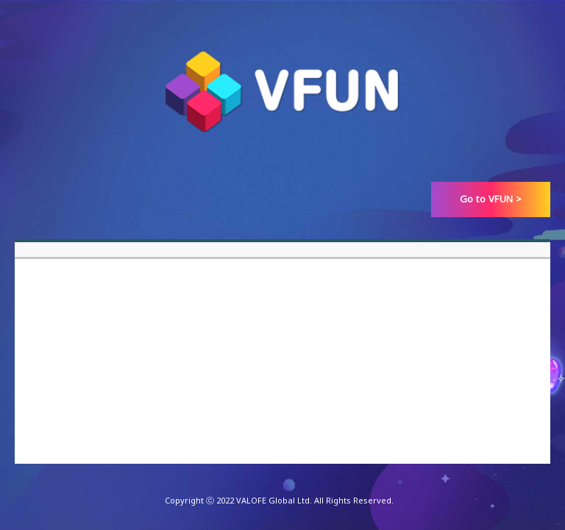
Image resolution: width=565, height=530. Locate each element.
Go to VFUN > (491, 198)
